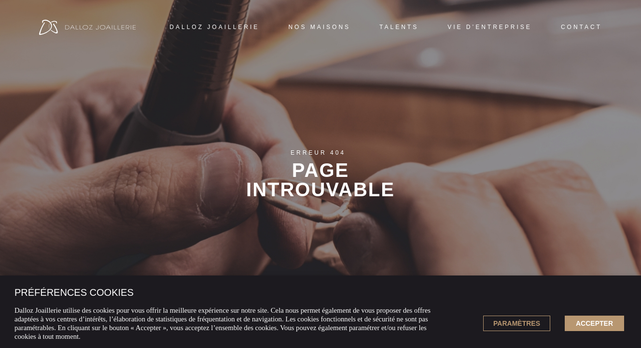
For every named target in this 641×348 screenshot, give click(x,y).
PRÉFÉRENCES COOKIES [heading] (74, 292)
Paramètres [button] (516, 323)
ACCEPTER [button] (594, 323)
